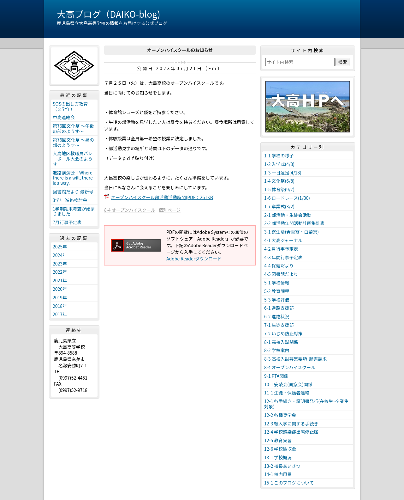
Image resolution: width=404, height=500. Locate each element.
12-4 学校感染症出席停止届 (291, 432)
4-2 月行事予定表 (281, 249)
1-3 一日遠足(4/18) (282, 172)
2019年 (60, 297)
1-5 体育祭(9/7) (279, 189)
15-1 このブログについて (289, 482)
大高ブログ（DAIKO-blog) (108, 14)
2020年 (60, 289)
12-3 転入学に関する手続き (291, 423)
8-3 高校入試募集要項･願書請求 (295, 359)
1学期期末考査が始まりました (74, 211)
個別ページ (170, 210)
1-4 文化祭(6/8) (279, 181)
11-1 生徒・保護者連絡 (286, 392)
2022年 (60, 272)
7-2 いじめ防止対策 (283, 333)
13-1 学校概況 (278, 457)
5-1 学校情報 (276, 282)
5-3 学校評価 (276, 299)
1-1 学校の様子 (279, 155)
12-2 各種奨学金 (280, 415)
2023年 (60, 263)
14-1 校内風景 (278, 474)
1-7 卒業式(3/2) (279, 206)
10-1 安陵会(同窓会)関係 (288, 384)
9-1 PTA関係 (276, 376)
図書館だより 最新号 (73, 191)
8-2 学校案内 (276, 350)
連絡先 (74, 330)
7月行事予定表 (67, 222)
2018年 (60, 306)
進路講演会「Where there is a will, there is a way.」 (73, 177)
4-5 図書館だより (281, 274)
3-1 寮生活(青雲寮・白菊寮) (291, 232)
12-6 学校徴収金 (280, 449)
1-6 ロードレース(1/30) (287, 198)
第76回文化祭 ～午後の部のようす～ (73, 128)
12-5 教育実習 (278, 440)
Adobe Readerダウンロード (194, 258)
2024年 (60, 255)
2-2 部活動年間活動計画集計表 (294, 223)
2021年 (60, 280)
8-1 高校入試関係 (281, 342)
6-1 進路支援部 (279, 308)
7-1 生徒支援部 (279, 325)
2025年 (60, 246)
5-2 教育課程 (276, 291)
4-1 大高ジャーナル (283, 240)
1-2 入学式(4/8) (279, 164)
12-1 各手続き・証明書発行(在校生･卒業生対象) (306, 404)
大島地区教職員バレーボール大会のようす (72, 158)
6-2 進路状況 (276, 316)
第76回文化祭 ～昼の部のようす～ (73, 142)
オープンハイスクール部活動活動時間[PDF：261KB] (163, 197)
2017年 (60, 314)
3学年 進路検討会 (70, 200)
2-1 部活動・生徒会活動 (288, 215)
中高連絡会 (64, 117)
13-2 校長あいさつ (282, 466)
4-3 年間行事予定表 (283, 257)
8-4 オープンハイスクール (129, 210)
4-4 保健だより (279, 265)
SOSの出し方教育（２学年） (70, 106)
